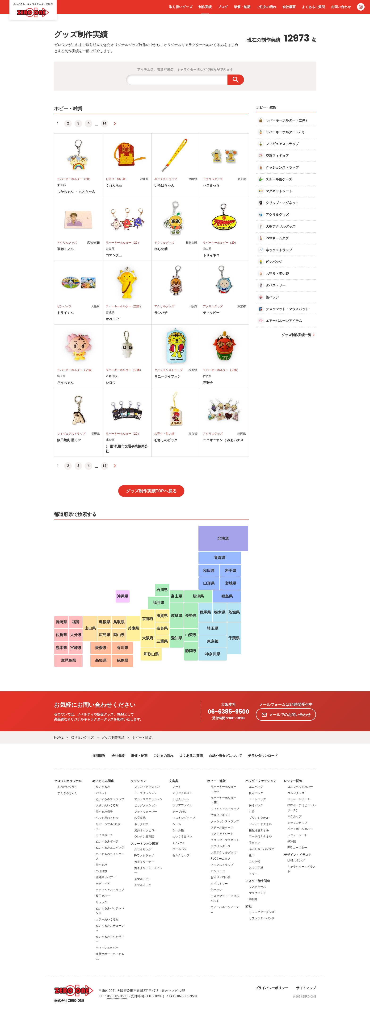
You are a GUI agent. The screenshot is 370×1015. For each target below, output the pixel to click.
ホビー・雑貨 (142, 737)
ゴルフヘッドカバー (300, 786)
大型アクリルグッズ (223, 852)
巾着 (252, 811)
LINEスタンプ (296, 860)
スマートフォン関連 (144, 843)
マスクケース (257, 886)
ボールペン (179, 849)
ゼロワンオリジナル (68, 781)
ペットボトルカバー (300, 829)
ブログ (223, 7)
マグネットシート (222, 833)
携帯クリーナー (144, 862)
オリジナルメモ (182, 793)
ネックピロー (142, 824)
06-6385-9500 (228, 711)
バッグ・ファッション (260, 781)
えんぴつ (178, 842)
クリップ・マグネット (225, 840)
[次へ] (114, 123)
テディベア (103, 883)
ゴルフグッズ (295, 793)
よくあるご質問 (313, 7)
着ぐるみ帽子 (104, 811)
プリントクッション (147, 786)
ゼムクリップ (180, 855)
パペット (101, 793)
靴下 (252, 855)
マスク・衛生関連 (257, 881)
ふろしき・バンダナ (261, 849)
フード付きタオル (260, 836)
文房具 (173, 781)
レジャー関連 (293, 781)
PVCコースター (297, 847)
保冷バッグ (256, 805)
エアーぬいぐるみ (107, 919)
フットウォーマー (145, 811)
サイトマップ (306, 988)
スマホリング (142, 849)
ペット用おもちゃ (107, 817)
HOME (58, 737)
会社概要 (289, 7)
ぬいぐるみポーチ (107, 841)
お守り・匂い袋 (221, 877)
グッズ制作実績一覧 (296, 335)
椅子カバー (103, 896)
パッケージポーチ (298, 799)
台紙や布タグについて (225, 755)
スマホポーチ (142, 885)
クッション (138, 781)
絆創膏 (253, 899)
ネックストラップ (222, 864)
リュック (101, 902)
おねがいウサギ (67, 786)
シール (176, 824)
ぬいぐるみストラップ (110, 799)
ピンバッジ (218, 871)
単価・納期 (242, 7)
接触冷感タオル (259, 830)
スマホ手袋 (256, 867)
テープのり (179, 811)
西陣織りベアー (106, 877)
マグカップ (294, 816)
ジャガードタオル (260, 824)
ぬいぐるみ (103, 786)
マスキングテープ (183, 817)
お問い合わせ (341, 7)
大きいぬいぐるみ (107, 805)
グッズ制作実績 (113, 737)
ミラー (253, 874)
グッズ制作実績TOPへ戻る (151, 490)
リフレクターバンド (261, 918)
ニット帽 (254, 861)
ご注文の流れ (266, 7)
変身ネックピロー (145, 830)
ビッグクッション (145, 805)
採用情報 (98, 755)
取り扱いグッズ (180, 7)
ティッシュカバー (107, 947)
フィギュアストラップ (225, 809)
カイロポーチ (104, 835)
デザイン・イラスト (297, 855)
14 (104, 123)
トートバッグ (257, 799)
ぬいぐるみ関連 (103, 781)
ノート (176, 786)
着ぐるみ (101, 864)
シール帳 (178, 830)
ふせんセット (180, 799)
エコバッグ (256, 786)
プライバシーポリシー (271, 988)
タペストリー (219, 883)
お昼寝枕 (140, 817)
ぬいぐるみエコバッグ (110, 847)
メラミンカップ (297, 822)
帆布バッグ (256, 793)
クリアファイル (182, 805)
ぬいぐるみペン (182, 836)
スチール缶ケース (222, 827)
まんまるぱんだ (67, 793)
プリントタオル (259, 817)
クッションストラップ (225, 821)
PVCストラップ (144, 855)
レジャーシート (297, 835)
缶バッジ (216, 889)
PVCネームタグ (220, 858)
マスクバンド (257, 893)
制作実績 (205, 7)
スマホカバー (142, 879)
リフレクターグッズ (261, 912)
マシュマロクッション (148, 799)
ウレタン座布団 (144, 836)
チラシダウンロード (263, 755)
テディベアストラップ (110, 889)
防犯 (248, 906)
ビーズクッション (145, 793)
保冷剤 (291, 841)
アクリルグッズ (221, 846)
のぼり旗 (101, 871)
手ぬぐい (254, 842)
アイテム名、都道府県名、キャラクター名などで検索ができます (185, 69)
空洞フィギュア (221, 815)
